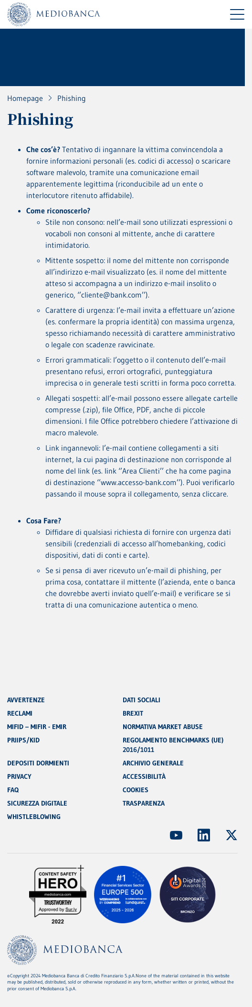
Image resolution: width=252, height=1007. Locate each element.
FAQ (13, 790)
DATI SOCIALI (141, 700)
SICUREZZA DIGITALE (37, 803)
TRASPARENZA (144, 803)
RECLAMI (19, 713)
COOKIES (135, 790)
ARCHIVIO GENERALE (153, 763)
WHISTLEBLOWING (34, 816)
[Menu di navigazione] (237, 14)
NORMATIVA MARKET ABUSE (163, 726)
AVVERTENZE (26, 700)
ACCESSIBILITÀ (144, 776)
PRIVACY (19, 776)
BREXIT (133, 713)
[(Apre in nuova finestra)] (176, 835)
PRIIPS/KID (23, 740)
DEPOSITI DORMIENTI (38, 763)
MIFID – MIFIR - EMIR (36, 726)
